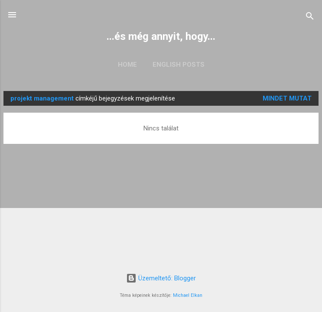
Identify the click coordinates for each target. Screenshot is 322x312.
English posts (179, 64)
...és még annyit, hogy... (161, 36)
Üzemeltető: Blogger (161, 278)
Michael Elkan (187, 295)
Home (127, 64)
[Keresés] (310, 17)
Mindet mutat (287, 98)
